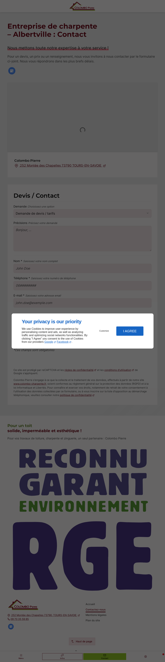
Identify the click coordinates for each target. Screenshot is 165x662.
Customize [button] (104, 331)
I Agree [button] (130, 331)
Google (48, 341)
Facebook (63, 341)
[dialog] (83, 331)
